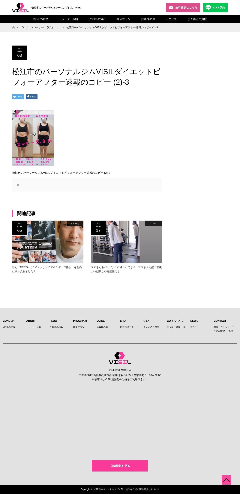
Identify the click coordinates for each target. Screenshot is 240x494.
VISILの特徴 (40, 19)
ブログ (193, 327)
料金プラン (123, 19)
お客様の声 (148, 19)
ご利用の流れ (97, 19)
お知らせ (75, 223)
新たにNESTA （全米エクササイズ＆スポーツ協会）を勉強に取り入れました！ (47, 269)
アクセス (171, 19)
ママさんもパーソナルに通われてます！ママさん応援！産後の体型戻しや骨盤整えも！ (126, 269)
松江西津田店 (127, 327)
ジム (154, 223)
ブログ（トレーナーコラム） (37, 27)
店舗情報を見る (120, 465)
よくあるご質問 (197, 19)
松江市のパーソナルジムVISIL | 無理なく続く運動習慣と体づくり (127, 489)
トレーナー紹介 (69, 19)
